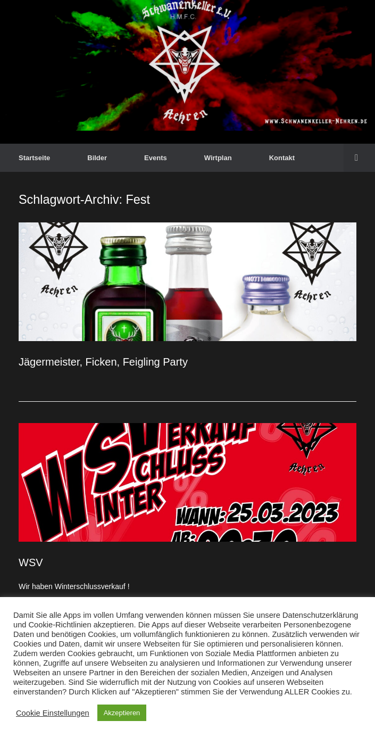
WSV (31, 562)
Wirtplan (218, 158)
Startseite (34, 158)
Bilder (97, 158)
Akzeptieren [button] (122, 713)
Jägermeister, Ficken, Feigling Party (103, 362)
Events (155, 158)
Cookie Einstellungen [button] (52, 713)
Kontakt (282, 158)
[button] (359, 158)
